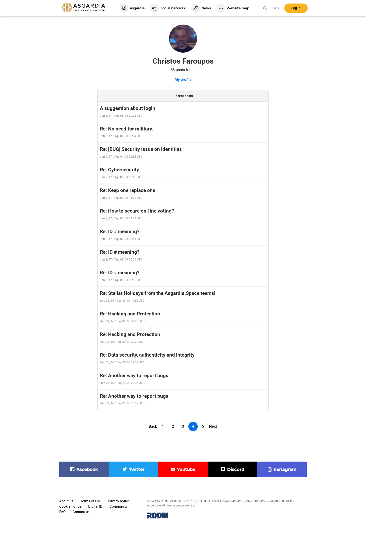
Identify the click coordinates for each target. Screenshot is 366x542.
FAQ (62, 512)
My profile (183, 79)
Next (213, 426)
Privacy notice (119, 501)
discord (235, 469)
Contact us (81, 512)
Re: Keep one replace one (127, 190)
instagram (285, 469)
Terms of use (90, 501)
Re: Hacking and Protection (130, 314)
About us (66, 501)
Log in (295, 9)
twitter (136, 469)
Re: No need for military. (126, 129)
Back (153, 426)
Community (118, 506)
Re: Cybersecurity (119, 170)
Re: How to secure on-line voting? (137, 211)
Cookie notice (70, 506)
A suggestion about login (127, 108)
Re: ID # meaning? (119, 231)
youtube (186, 469)
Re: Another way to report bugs (134, 375)
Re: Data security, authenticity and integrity (147, 355)
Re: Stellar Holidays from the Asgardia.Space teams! (157, 293)
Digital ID (95, 506)
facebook (87, 469)
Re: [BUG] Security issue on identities (141, 149)
